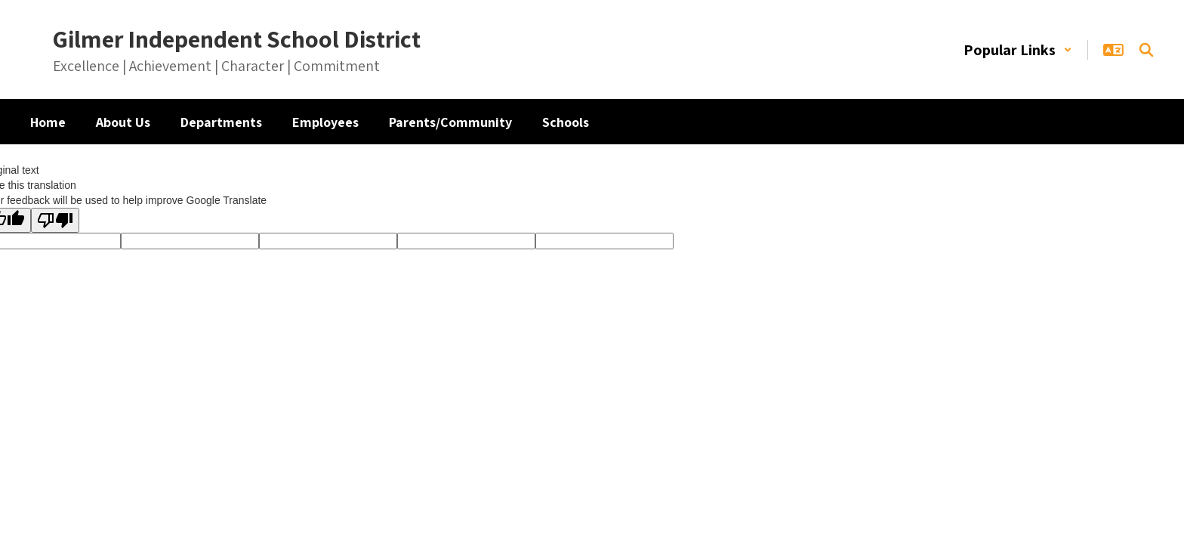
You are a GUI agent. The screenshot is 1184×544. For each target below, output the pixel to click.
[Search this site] (1146, 49)
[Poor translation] (55, 220)
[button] (1018, 50)
